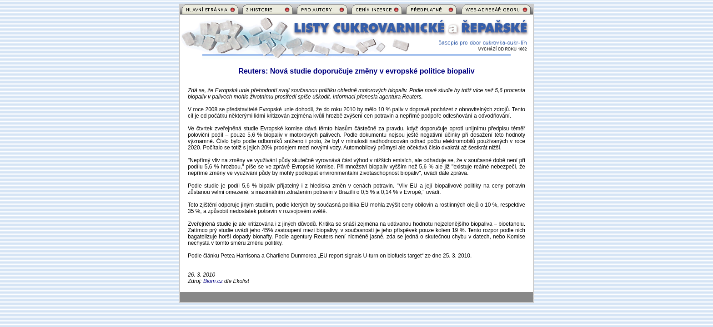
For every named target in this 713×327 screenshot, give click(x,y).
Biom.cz (213, 281)
